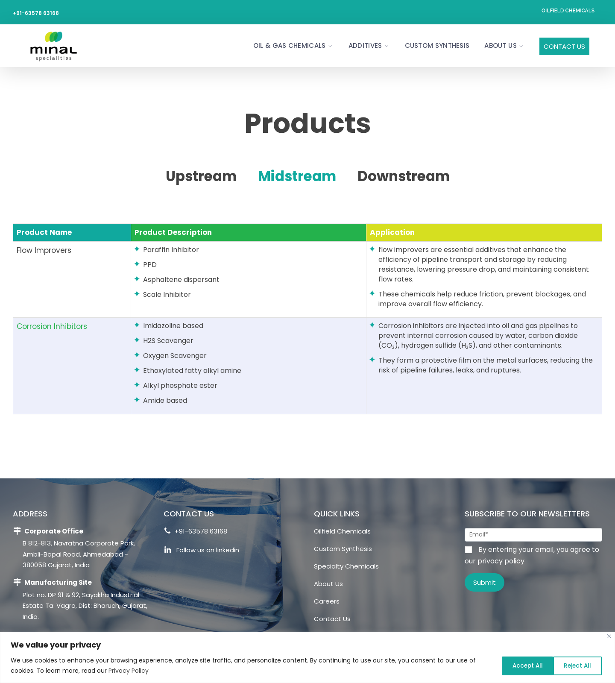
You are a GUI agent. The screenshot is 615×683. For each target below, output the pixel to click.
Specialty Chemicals (346, 566)
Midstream (297, 175)
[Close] (609, 636)
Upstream (195, 175)
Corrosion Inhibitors (52, 326)
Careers (327, 601)
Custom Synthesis (437, 45)
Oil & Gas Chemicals (289, 45)
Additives (365, 45)
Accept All (576, 665)
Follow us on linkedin (202, 551)
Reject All (517, 665)
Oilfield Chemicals (568, 11)
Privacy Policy (128, 670)
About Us (500, 45)
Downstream (409, 175)
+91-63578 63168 (36, 13)
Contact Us (564, 46)
